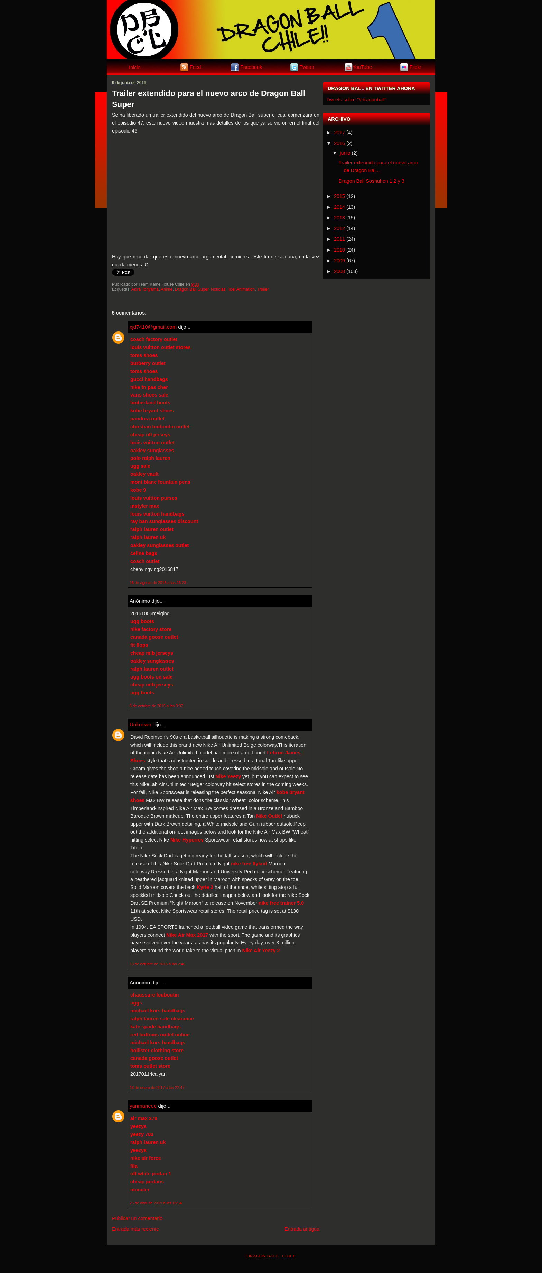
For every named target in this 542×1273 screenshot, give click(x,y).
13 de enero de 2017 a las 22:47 (157, 1087)
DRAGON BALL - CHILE (270, 1255)
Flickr (415, 67)
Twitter (307, 67)
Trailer (263, 289)
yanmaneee (143, 1106)
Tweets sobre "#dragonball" (356, 99)
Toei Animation (241, 289)
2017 (339, 132)
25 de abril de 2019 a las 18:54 (156, 1203)
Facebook (251, 67)
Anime (166, 289)
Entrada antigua (301, 1229)
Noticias (218, 289)
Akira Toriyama (145, 289)
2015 (339, 196)
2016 (339, 143)
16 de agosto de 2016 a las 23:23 (158, 583)
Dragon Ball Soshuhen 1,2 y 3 (371, 181)
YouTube (362, 67)
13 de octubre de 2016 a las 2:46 (157, 964)
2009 (339, 260)
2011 (339, 239)
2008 (339, 271)
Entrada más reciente (135, 1229)
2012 (339, 228)
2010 (339, 250)
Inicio (134, 67)
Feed (195, 67)
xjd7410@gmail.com (153, 327)
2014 (339, 207)
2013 (339, 217)
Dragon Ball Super (191, 289)
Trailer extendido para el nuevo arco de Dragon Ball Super (208, 99)
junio (345, 153)
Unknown (140, 724)
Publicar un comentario (137, 1218)
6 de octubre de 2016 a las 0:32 (156, 706)
